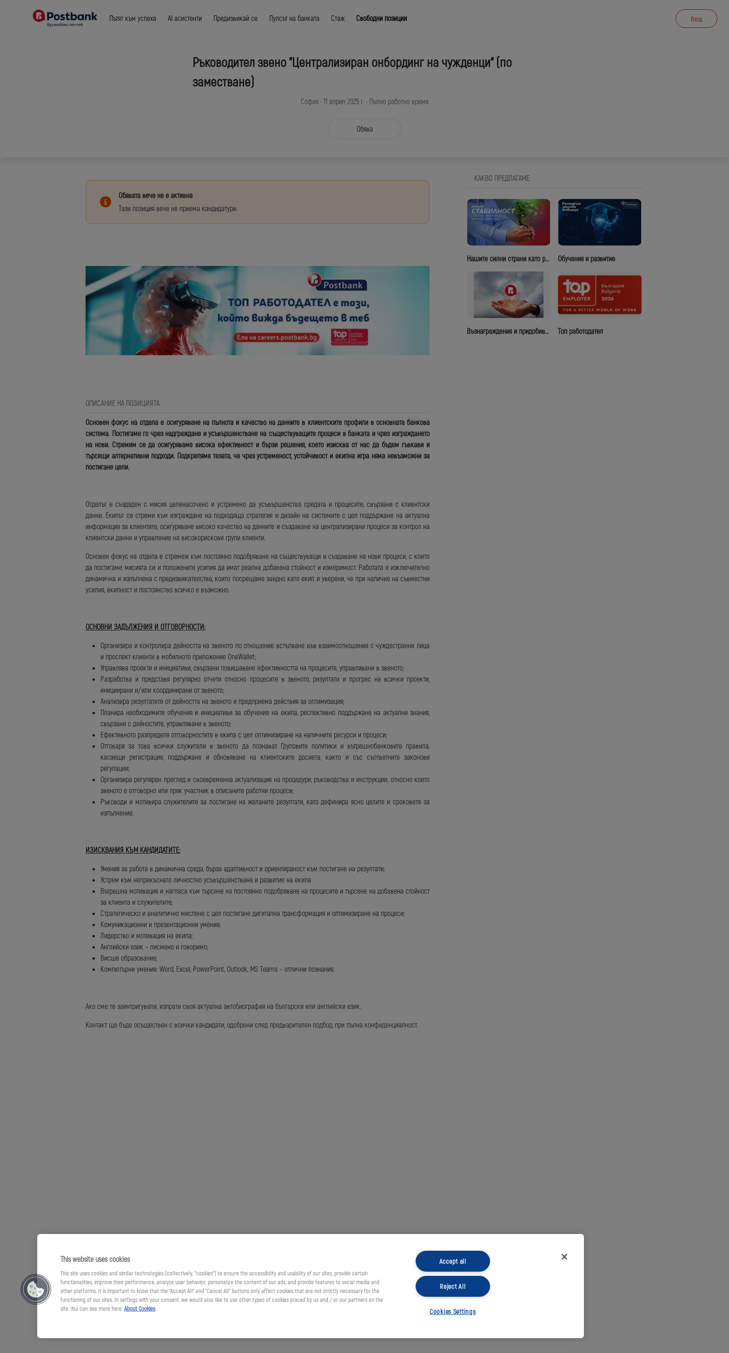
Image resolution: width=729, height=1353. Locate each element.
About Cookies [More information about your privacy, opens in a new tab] (139, 1308)
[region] (310, 1286)
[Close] (564, 1257)
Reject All (452, 1286)
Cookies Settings (453, 1311)
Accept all (452, 1261)
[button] (36, 1289)
